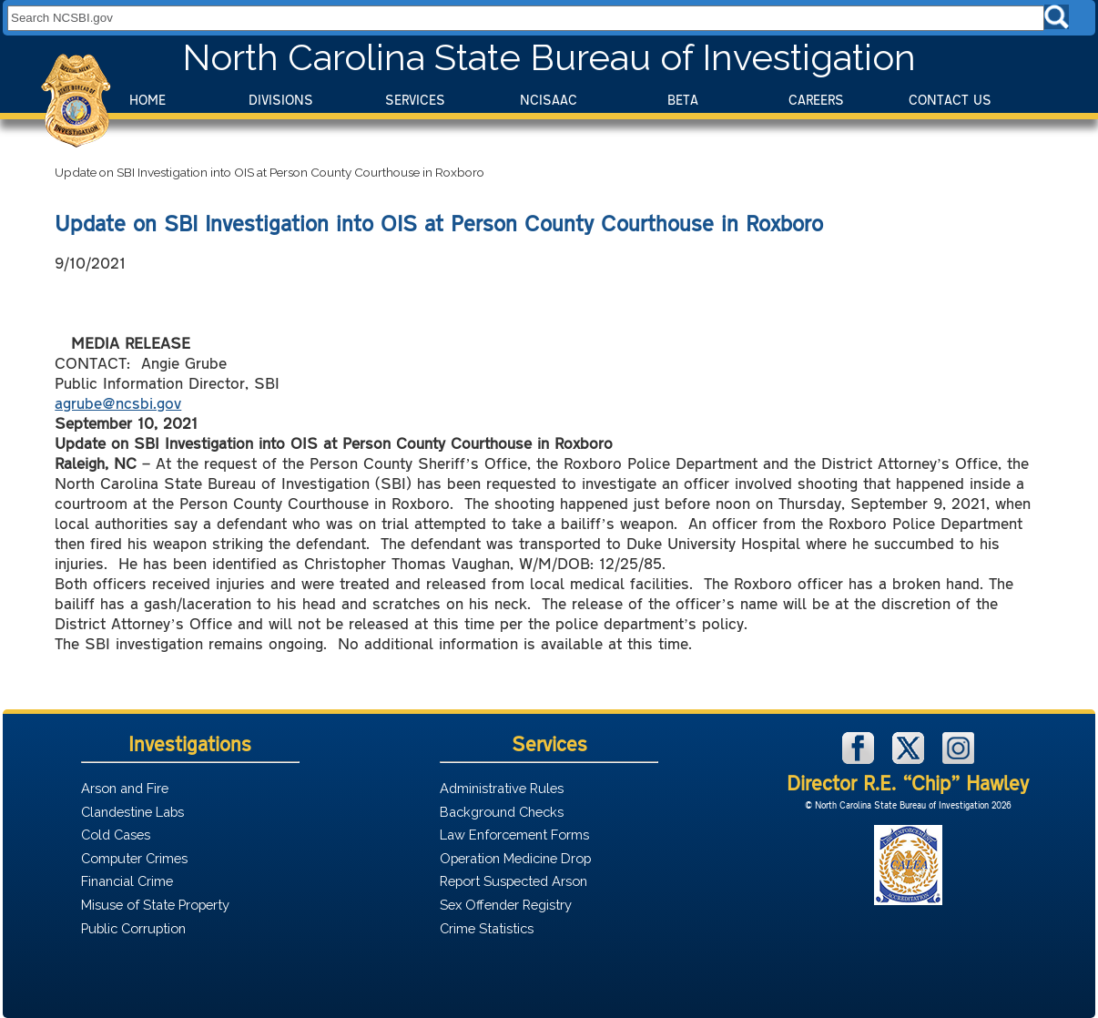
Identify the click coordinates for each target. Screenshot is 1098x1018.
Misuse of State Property (155, 904)
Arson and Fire (124, 788)
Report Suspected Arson (513, 881)
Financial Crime (127, 881)
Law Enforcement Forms (514, 834)
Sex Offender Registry (506, 904)
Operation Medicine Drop (515, 858)
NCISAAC (548, 99)
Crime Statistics (487, 928)
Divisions (281, 99)
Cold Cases (115, 834)
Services (415, 99)
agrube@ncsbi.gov (118, 402)
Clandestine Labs (132, 811)
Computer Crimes (134, 858)
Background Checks (502, 811)
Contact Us (950, 99)
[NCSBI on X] (910, 759)
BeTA (682, 99)
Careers (816, 99)
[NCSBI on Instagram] (958, 759)
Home (147, 99)
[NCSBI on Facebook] (860, 759)
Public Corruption (133, 928)
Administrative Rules (502, 788)
